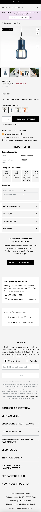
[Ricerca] (34, 7)
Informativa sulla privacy (29, 396)
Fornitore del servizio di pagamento (18, 440)
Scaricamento (10, 221)
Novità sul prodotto (15, 483)
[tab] (20, 408)
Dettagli (7, 214)
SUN (19, 17)
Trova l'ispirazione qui (19, 262)
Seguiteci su (9, 449)
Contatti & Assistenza (16, 407)
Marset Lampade (27, 156)
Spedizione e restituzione (18, 423)
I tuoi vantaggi (11, 431)
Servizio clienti (11, 415)
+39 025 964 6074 (15, 295)
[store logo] (15, 7)
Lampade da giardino (12, 23)
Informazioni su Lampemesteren (12, 467)
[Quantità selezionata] (6, 119)
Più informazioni (11, 206)
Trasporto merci (12, 457)
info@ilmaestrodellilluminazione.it (22, 299)
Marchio (7, 228)
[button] (5, 72)
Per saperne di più (13, 475)
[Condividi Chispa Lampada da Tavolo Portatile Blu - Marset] (37, 33)
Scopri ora (23, 14)
